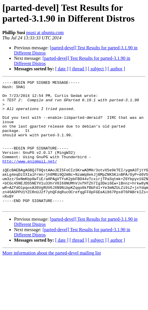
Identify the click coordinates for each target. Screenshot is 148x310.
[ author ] (116, 68)
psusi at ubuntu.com (45, 32)
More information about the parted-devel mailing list (51, 278)
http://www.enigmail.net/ (29, 177)
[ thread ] (78, 68)
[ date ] (61, 68)
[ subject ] (97, 68)
